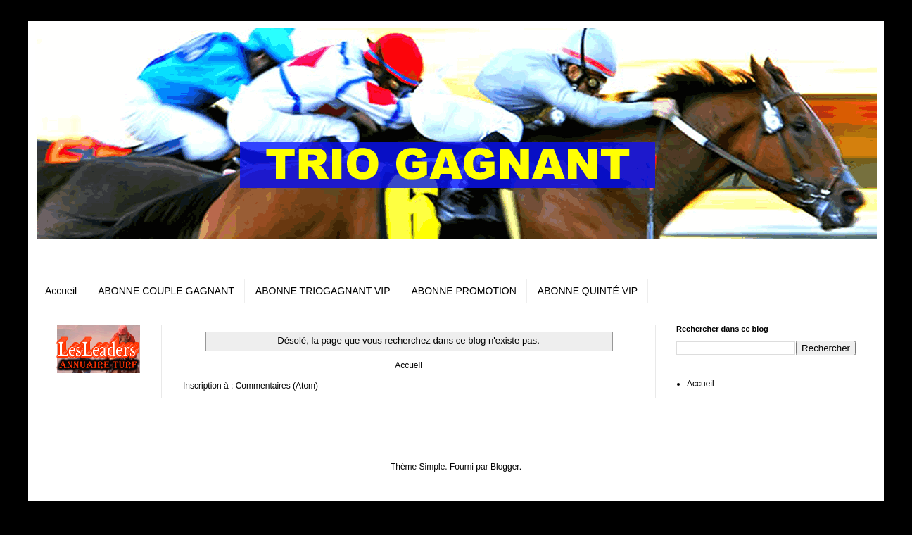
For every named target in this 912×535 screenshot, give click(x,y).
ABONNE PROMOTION (463, 290)
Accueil (61, 290)
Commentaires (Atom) (277, 386)
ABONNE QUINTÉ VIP (588, 290)
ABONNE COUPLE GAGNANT (166, 290)
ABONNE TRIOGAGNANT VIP (323, 290)
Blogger (504, 467)
